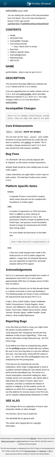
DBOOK (33, 438)
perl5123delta (11, 11)
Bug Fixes (14, 49)
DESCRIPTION (16, 38)
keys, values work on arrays (25, 46)
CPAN (25, 10)
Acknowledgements (18, 55)
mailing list (42, 451)
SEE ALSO (14, 60)
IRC (50, 451)
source (20, 10)
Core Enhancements (18, 44)
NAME (12, 35)
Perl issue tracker (30, 451)
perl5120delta (11, 102)
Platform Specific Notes (19, 52)
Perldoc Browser (39, 4)
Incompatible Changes (19, 41)
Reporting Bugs (16, 58)
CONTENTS (13, 29)
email (18, 441)
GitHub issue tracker (8, 441)
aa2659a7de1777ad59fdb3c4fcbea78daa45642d (28, 24)
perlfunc (28, 143)
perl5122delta (25, 94)
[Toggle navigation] (5, 3)
